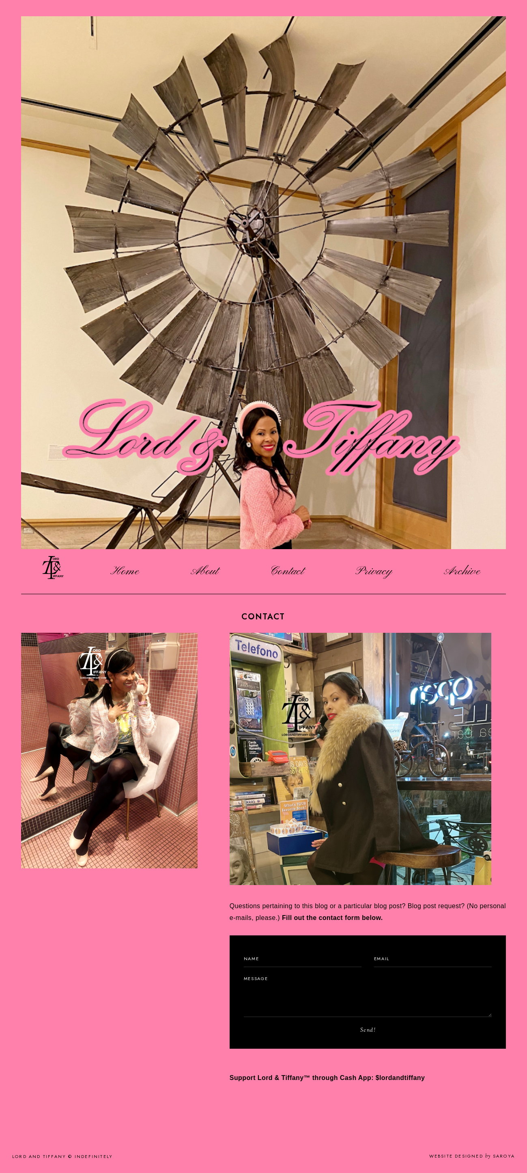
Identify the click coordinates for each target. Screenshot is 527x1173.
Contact (286, 571)
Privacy (373, 571)
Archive (462, 571)
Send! (368, 1030)
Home (124, 571)
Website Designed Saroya (472, 1156)
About (204, 571)
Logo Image (53, 571)
